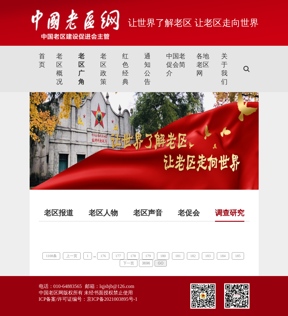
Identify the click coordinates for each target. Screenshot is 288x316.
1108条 (51, 256)
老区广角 (81, 68)
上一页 (71, 256)
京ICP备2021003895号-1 (112, 299)
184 (223, 256)
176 (103, 256)
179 (148, 256)
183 (208, 256)
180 (163, 256)
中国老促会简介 (175, 64)
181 (178, 256)
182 (193, 256)
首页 (42, 60)
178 (133, 256)
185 (238, 256)
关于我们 (224, 68)
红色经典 (125, 68)
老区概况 (59, 68)
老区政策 (103, 68)
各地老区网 (202, 64)
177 (118, 256)
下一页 (128, 263)
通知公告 (147, 68)
